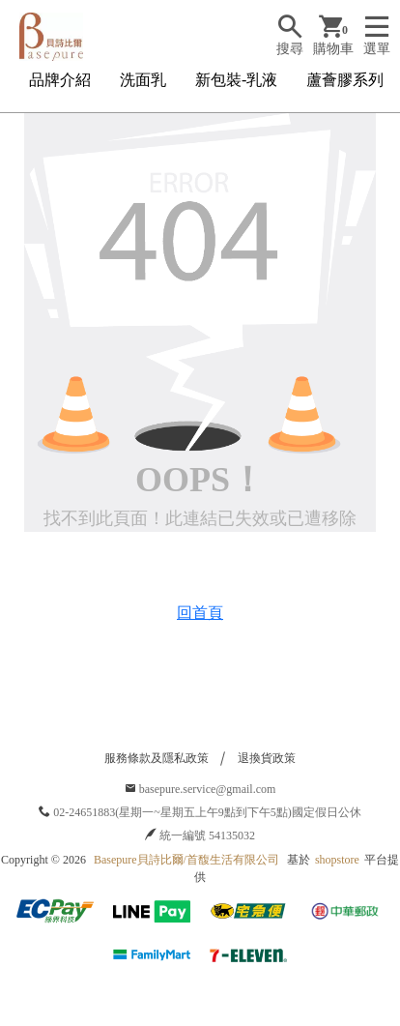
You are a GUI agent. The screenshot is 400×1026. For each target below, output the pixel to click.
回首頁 (200, 612)
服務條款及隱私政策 (156, 758)
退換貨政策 (267, 758)
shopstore (337, 859)
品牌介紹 (60, 80)
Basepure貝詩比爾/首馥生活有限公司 (186, 859)
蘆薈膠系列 (345, 80)
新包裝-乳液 (236, 80)
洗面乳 (143, 80)
